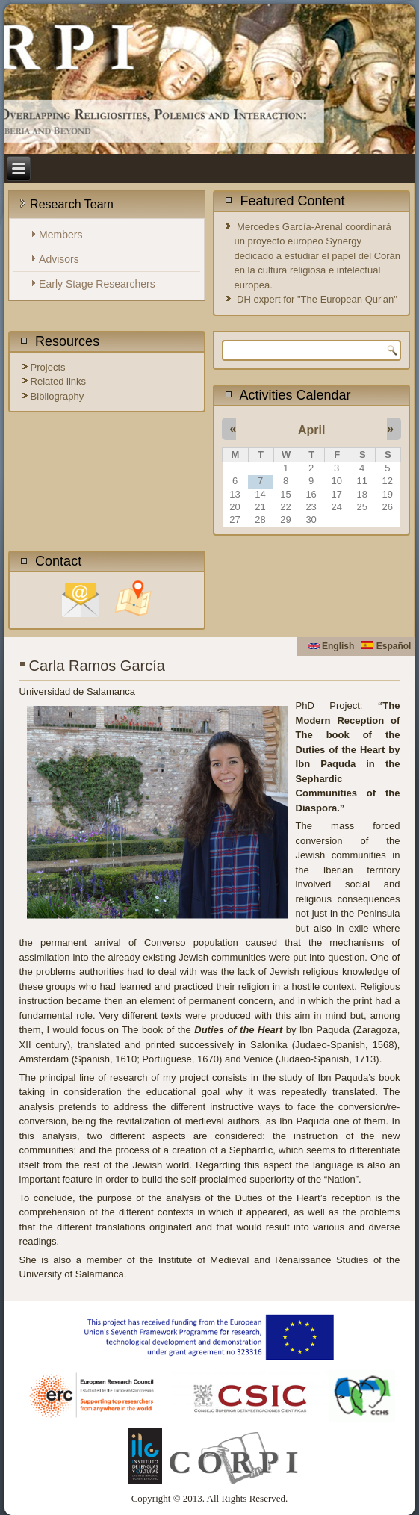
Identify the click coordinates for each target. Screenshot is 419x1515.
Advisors (59, 259)
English (331, 646)
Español (386, 646)
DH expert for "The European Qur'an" (317, 299)
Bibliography (57, 396)
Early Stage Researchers (97, 284)
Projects (48, 367)
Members (60, 235)
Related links (58, 381)
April (311, 430)
